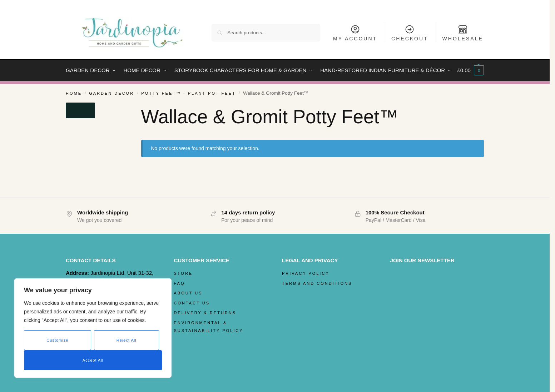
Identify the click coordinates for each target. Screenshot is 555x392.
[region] (93, 328)
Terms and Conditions (317, 283)
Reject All (127, 340)
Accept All (93, 360)
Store (183, 273)
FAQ (179, 283)
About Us (188, 293)
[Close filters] (80, 110)
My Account (355, 32)
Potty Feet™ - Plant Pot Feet (188, 93)
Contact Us (192, 303)
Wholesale (462, 32)
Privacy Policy (305, 273)
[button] (470, 70)
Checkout (409, 32)
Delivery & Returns (205, 313)
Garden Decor (111, 93)
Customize (57, 340)
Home (74, 93)
